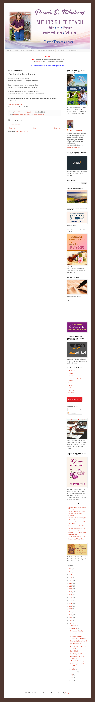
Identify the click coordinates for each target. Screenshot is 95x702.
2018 (70, 592)
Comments (72, 413)
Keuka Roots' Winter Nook (76, 539)
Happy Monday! (75, 651)
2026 (70, 569)
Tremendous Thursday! (76, 631)
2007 (70, 623)
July (72, 674)
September (74, 672)
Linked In (71, 390)
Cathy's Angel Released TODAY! (77, 664)
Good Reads (72, 392)
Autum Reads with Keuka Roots (78, 536)
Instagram (71, 383)
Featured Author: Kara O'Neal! (77, 511)
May (72, 680)
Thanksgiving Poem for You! (78, 641)
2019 (70, 589)
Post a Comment (15, 124)
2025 (70, 571)
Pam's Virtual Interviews (46, 50)
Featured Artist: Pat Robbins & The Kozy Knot (77, 508)
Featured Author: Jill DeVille (77, 526)
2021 (70, 583)
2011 (70, 612)
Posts (70, 409)
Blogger (67, 693)
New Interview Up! (75, 644)
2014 (70, 603)
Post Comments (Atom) (22, 131)
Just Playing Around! (76, 654)
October (73, 669)
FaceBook (71, 376)
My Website (72, 371)
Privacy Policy (74, 50)
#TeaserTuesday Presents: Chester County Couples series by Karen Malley (77, 532)
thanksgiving (41, 114)
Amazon (71, 373)
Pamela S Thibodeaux (15, 104)
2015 (70, 600)
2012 (70, 609)
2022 (70, 580)
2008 (70, 620)
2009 (70, 617)
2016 (70, 597)
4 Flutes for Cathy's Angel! (78, 661)
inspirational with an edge (19, 114)
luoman (55, 693)
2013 (70, 606)
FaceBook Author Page (75, 378)
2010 (70, 614)
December (74, 626)
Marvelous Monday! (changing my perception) (78, 637)
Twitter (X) (72, 380)
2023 (70, 577)
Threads (71, 385)
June (72, 677)
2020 (70, 586)
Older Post (57, 128)
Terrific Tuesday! (75, 634)
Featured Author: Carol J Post (77, 528)
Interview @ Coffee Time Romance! (77, 657)
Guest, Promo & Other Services (24, 50)
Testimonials (61, 50)
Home (9, 50)
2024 (70, 574)
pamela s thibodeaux (32, 114)
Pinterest (71, 388)
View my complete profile (74, 147)
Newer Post (12, 128)
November (74, 628)
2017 (70, 594)
